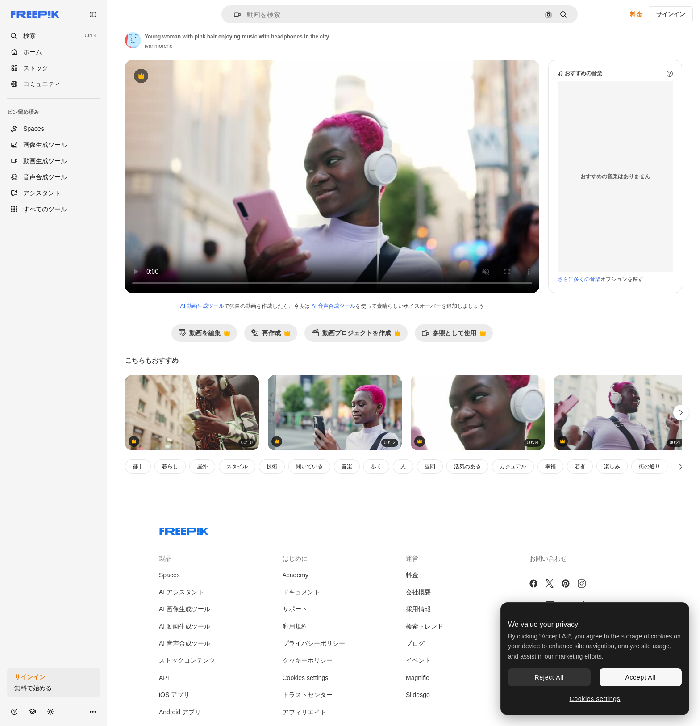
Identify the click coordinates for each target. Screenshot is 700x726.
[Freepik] (35, 14)
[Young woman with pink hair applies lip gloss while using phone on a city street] (335, 412)
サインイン (670, 14)
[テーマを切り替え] (50, 711)
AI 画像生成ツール (184, 609)
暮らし (170, 466)
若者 (580, 466)
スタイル (237, 466)
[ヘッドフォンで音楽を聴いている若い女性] (192, 412)
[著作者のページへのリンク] (133, 40)
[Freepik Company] (184, 529)
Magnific (417, 677)
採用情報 (418, 609)
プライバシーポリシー (314, 643)
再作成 (270, 335)
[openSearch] (53, 36)
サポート (295, 609)
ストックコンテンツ (187, 660)
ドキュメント (301, 592)
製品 (165, 558)
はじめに (295, 558)
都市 (138, 466)
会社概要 (418, 592)
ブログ (415, 643)
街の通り (649, 466)
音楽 (347, 466)
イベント (418, 660)
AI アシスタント (181, 592)
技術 (272, 466)
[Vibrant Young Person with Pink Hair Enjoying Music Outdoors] (478, 412)
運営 (412, 558)
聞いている (309, 466)
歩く (376, 466)
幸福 (550, 466)
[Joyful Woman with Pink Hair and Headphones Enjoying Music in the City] (621, 412)
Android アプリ (180, 712)
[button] (233, 14)
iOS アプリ (174, 694)
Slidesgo (418, 694)
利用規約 (295, 626)
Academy (295, 575)
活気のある (467, 466)
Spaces (169, 575)
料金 (636, 14)
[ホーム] (53, 52)
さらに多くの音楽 (579, 279)
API (164, 677)
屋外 (202, 466)
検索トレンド (424, 626)
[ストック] (53, 68)
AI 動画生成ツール (202, 306)
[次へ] (681, 466)
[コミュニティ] (53, 84)
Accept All (640, 677)
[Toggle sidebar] (93, 14)
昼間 (430, 466)
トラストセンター (308, 694)
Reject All (549, 677)
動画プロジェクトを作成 (355, 335)
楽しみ (612, 466)
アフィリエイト (304, 712)
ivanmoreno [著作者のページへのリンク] (159, 46)
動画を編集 (204, 335)
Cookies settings (306, 677)
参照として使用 (453, 335)
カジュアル (513, 466)
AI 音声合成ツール (334, 306)
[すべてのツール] (53, 209)
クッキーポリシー (308, 660)
